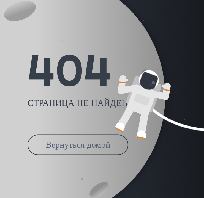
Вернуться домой (78, 144)
